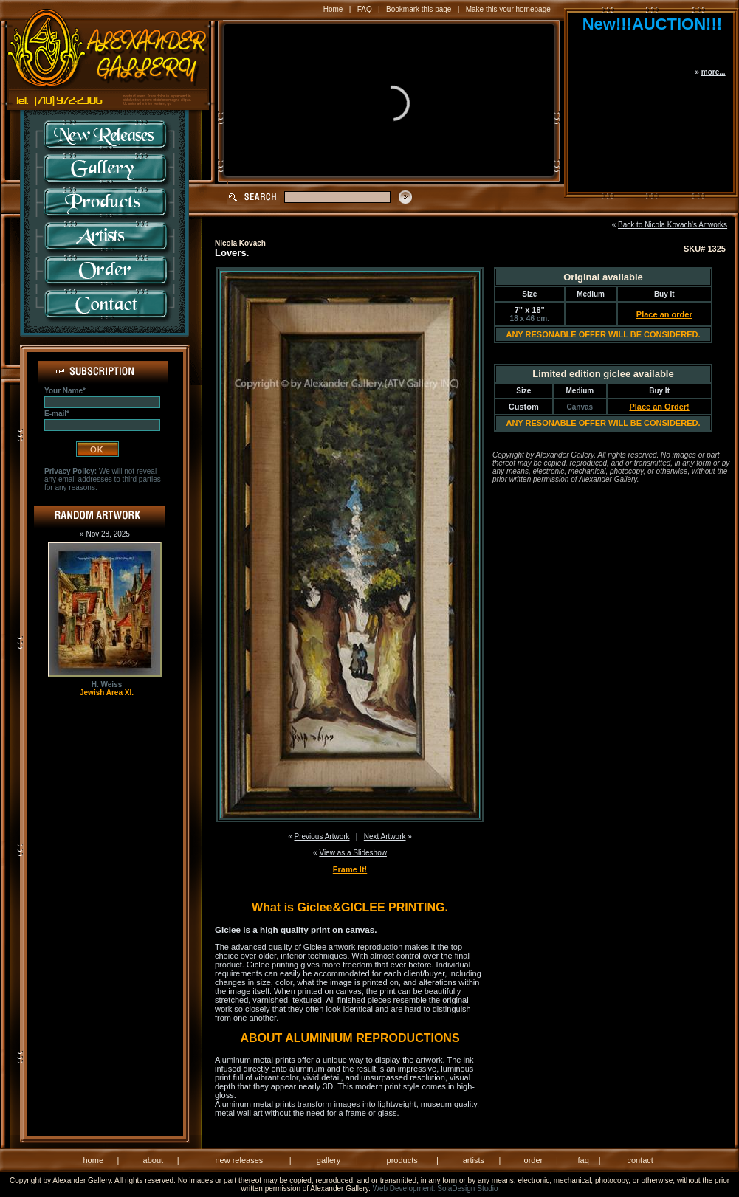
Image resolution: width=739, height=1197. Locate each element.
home (93, 1160)
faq (582, 1160)
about (153, 1160)
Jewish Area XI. (107, 693)
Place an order (664, 314)
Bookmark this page (418, 9)
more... (713, 72)
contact (640, 1160)
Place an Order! (659, 406)
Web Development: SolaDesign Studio (435, 1188)
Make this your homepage (508, 9)
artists (473, 1160)
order (533, 1160)
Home (333, 9)
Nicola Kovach (240, 243)
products (402, 1160)
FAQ (364, 9)
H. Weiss (107, 684)
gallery (328, 1160)
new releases (239, 1160)
